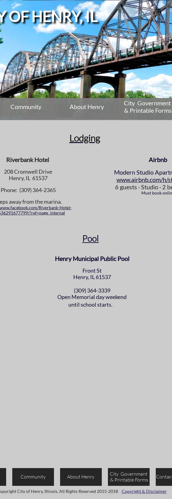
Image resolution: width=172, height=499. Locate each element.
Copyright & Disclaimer (144, 491)
